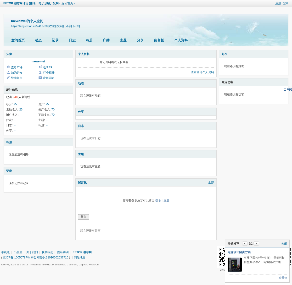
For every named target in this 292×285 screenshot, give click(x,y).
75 (15, 104)
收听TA (47, 67)
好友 (224, 54)
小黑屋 (18, 252)
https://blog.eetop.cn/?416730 (29, 25)
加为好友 (16, 72)
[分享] (68, 25)
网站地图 (79, 257)
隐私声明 (63, 252)
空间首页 (18, 40)
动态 (38, 40)
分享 (140, 40)
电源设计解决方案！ (240, 252)
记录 (55, 40)
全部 (211, 182)
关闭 (284, 243)
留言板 (159, 40)
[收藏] (52, 25)
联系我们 (47, 252)
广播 (106, 40)
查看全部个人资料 (202, 72)
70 (53, 109)
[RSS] (76, 25)
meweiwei (38, 61)
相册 (89, 40)
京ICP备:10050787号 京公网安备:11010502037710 (35, 257)
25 (20, 109)
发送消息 (49, 78)
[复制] (60, 25)
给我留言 (16, 78)
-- (20, 114)
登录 (286, 3)
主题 (123, 40)
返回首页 (67, 3)
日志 (72, 40)
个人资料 (181, 40)
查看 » (283, 278)
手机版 (5, 252)
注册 (278, 3)
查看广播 (16, 67)
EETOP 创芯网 (82, 252)
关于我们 (32, 252)
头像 (9, 54)
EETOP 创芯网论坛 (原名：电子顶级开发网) (31, 3)
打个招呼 (49, 72)
